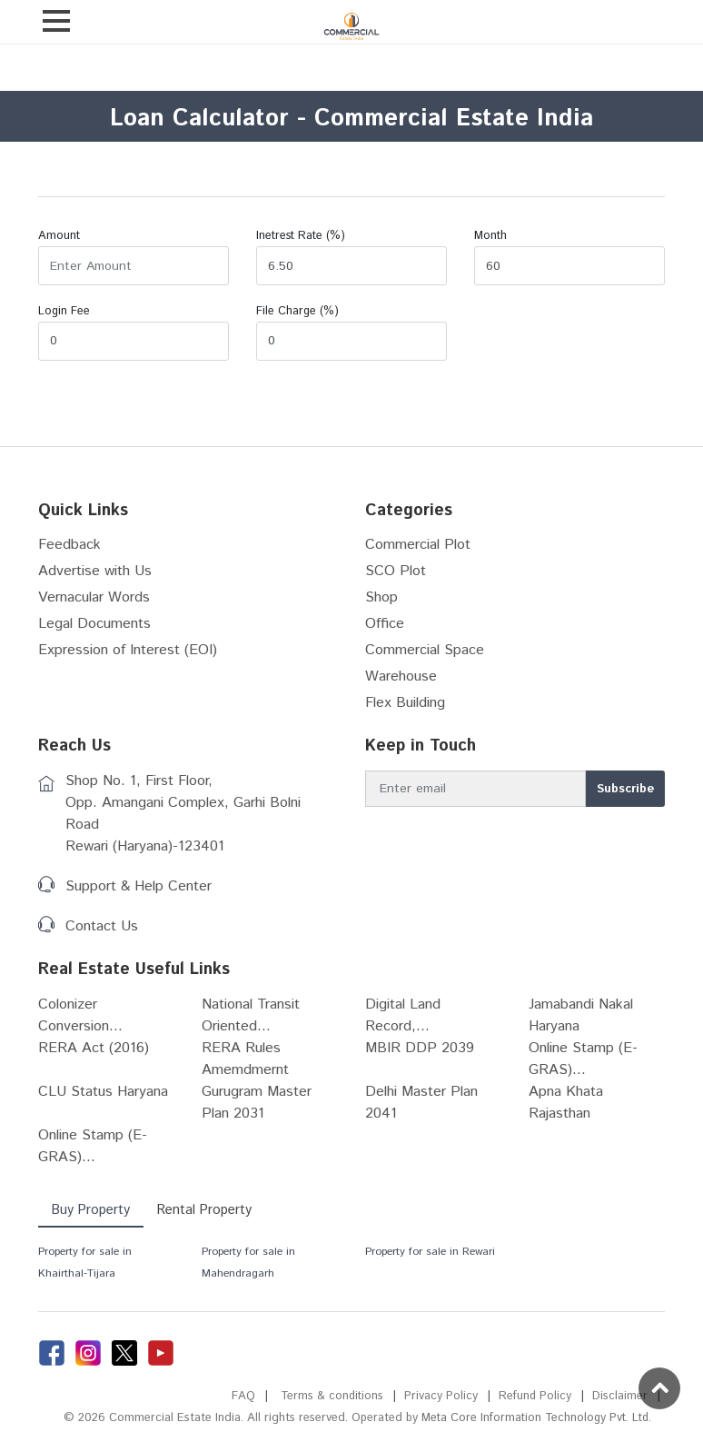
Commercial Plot (417, 544)
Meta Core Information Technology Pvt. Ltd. (533, 1418)
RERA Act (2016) (93, 1048)
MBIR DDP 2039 (419, 1048)
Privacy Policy (440, 1396)
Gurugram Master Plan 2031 (257, 1102)
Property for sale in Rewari (430, 1251)
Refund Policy (534, 1396)
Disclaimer (620, 1396)
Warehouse (401, 676)
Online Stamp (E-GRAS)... (583, 1059)
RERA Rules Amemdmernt (245, 1059)
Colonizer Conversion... (80, 1015)
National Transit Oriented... (251, 1015)
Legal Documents (94, 623)
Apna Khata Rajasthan (566, 1102)
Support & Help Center (138, 886)
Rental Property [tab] (207, 1209)
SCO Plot (395, 571)
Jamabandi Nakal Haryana (581, 1015)
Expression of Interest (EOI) (127, 650)
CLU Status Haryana (103, 1091)
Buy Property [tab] (92, 1209)
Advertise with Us (95, 571)
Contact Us (101, 926)
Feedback (69, 544)
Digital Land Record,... (403, 1015)
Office (384, 623)
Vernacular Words (94, 597)
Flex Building (405, 702)
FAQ (240, 1396)
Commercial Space (424, 650)
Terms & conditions (330, 1396)
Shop (381, 597)
